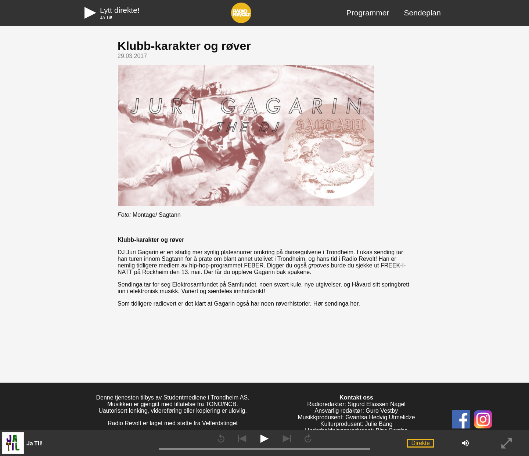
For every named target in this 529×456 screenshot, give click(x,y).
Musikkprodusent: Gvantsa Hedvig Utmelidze (356, 417)
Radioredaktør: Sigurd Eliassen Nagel (356, 404)
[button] (58, 443)
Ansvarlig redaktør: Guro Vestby (356, 411)
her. (355, 303)
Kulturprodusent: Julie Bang (356, 424)
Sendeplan (422, 12)
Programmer (367, 12)
